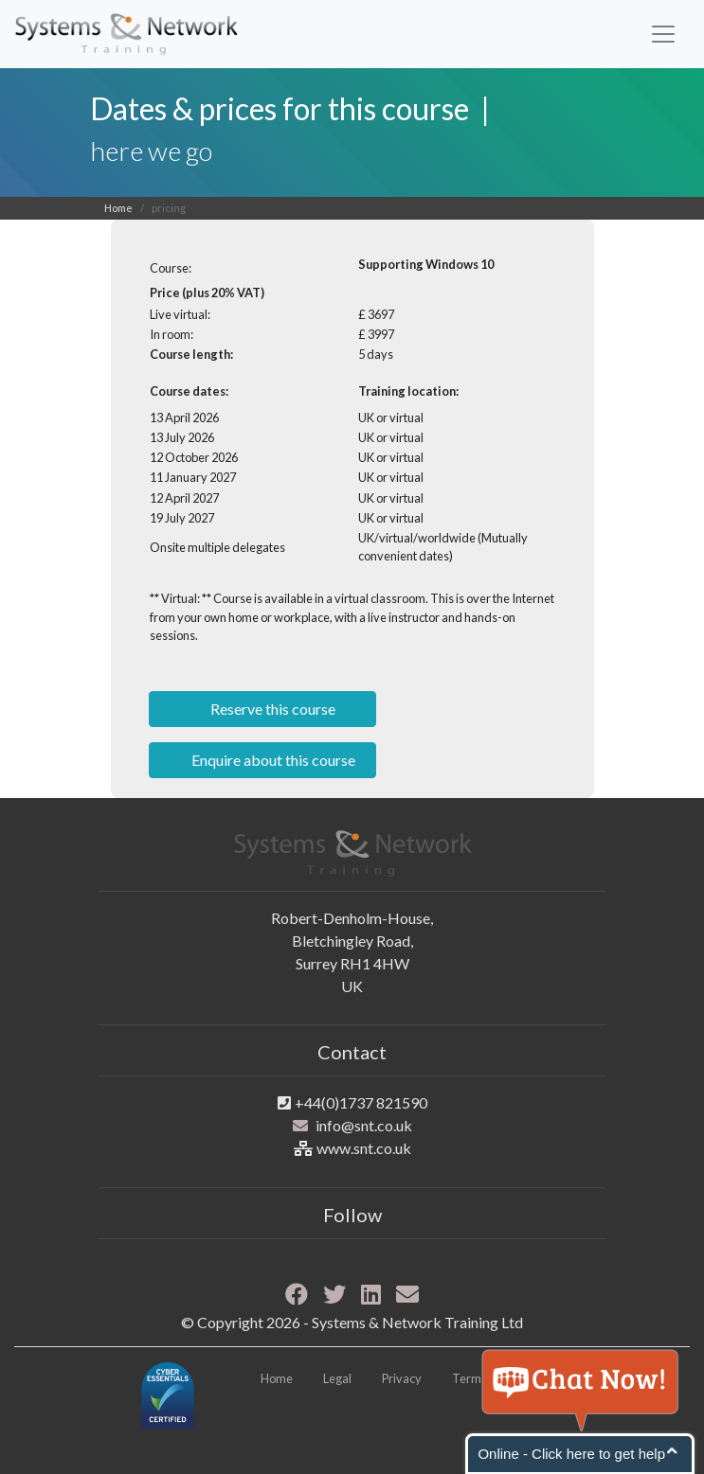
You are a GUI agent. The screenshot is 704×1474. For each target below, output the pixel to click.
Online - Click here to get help (571, 1454)
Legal (337, 1378)
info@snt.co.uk (364, 1125)
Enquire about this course (272, 760)
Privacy (402, 1378)
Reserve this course (271, 709)
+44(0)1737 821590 (361, 1102)
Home (118, 208)
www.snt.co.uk (363, 1148)
